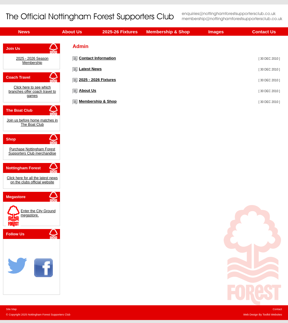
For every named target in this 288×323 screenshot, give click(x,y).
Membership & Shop (168, 31)
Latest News (90, 69)
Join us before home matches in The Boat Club (32, 122)
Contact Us (264, 31)
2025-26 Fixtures (120, 31)
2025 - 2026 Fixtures (97, 79)
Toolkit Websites (272, 314)
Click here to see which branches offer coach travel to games (32, 91)
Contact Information (97, 58)
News (24, 31)
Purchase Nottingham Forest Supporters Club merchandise (32, 151)
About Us (72, 31)
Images (216, 31)
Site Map (11, 309)
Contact (277, 309)
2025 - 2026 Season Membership (32, 60)
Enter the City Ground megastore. (38, 213)
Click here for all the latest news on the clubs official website (32, 180)
